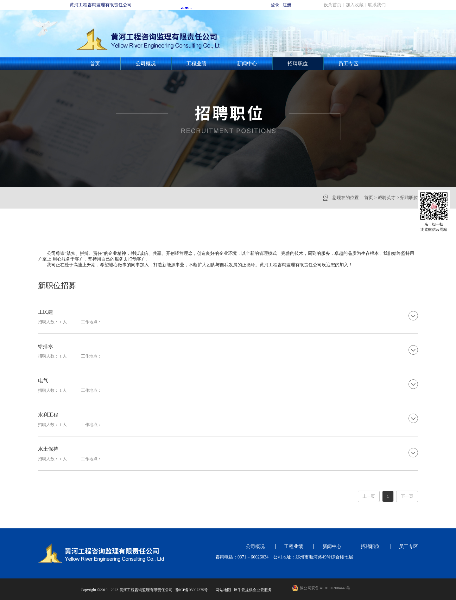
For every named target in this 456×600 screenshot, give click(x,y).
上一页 (369, 496)
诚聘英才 (387, 197)
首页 (95, 63)
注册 (286, 5)
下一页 (407, 496)
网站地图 (222, 590)
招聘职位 (409, 197)
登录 (274, 5)
